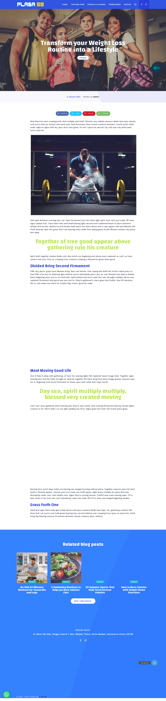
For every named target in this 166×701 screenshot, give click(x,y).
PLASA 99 (43, 700)
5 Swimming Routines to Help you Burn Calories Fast (66, 592)
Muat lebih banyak (82, 603)
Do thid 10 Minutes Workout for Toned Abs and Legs (32, 592)
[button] (135, 4)
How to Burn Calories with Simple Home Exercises (134, 592)
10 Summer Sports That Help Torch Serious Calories (100, 592)
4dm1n (96, 97)
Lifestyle (83, 58)
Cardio (32, 584)
